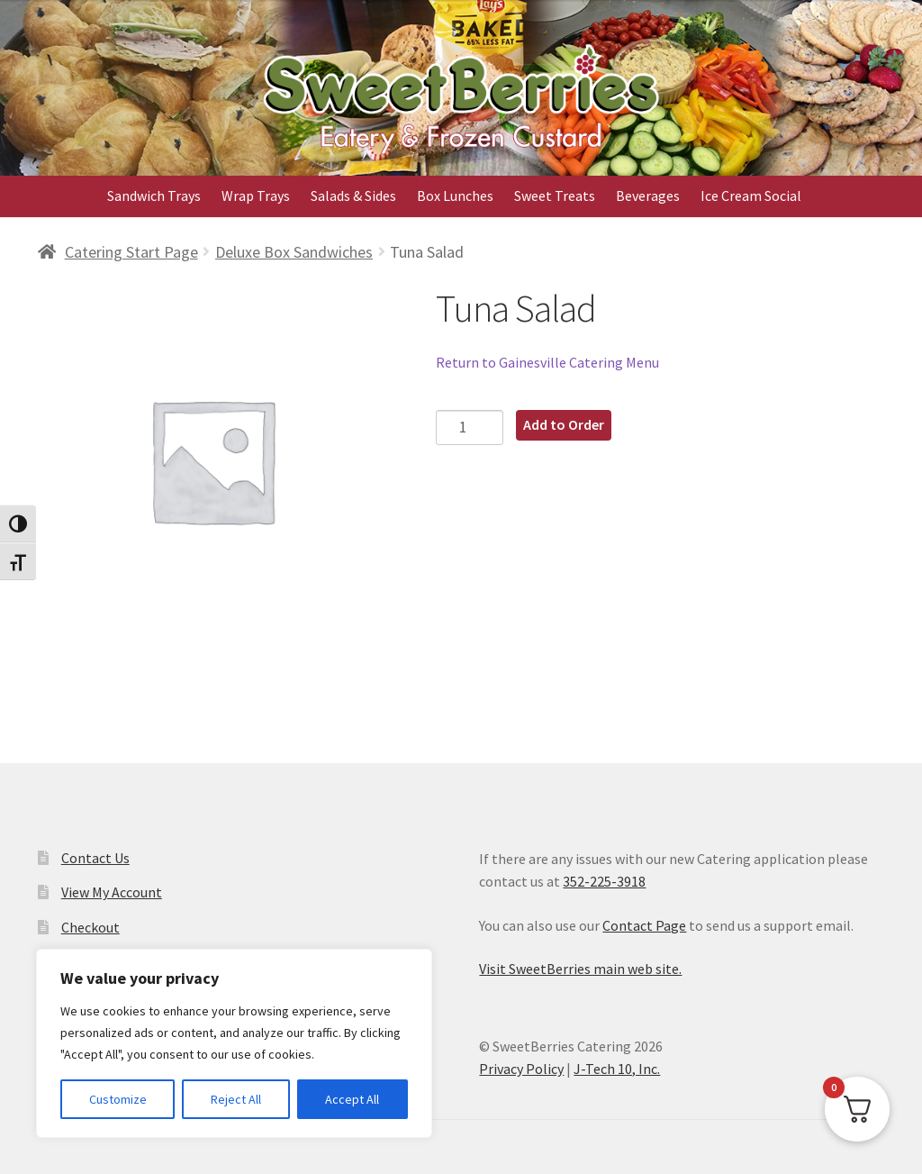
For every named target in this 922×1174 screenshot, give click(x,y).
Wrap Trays (255, 196)
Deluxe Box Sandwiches (294, 251)
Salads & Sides (353, 196)
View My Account (111, 892)
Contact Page (644, 925)
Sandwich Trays (154, 196)
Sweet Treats (554, 196)
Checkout (90, 927)
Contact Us (95, 858)
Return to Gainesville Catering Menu (547, 362)
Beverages (648, 196)
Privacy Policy (521, 1069)
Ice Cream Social (751, 196)
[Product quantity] (469, 427)
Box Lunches (455, 196)
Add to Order (563, 424)
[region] (234, 1043)
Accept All (352, 1099)
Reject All (236, 1099)
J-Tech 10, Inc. (617, 1069)
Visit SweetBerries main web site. (580, 969)
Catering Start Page (131, 251)
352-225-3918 (604, 881)
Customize (118, 1099)
